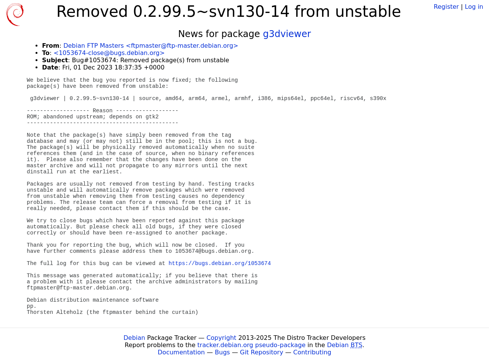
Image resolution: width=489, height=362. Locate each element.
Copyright (221, 337)
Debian (134, 337)
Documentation (181, 352)
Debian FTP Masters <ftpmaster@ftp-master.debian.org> (150, 45)
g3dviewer (287, 34)
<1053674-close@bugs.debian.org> (109, 53)
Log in (474, 6)
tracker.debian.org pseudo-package (252, 345)
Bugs (222, 352)
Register (446, 6)
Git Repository (261, 352)
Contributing (312, 352)
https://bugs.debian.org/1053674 (219, 263)
